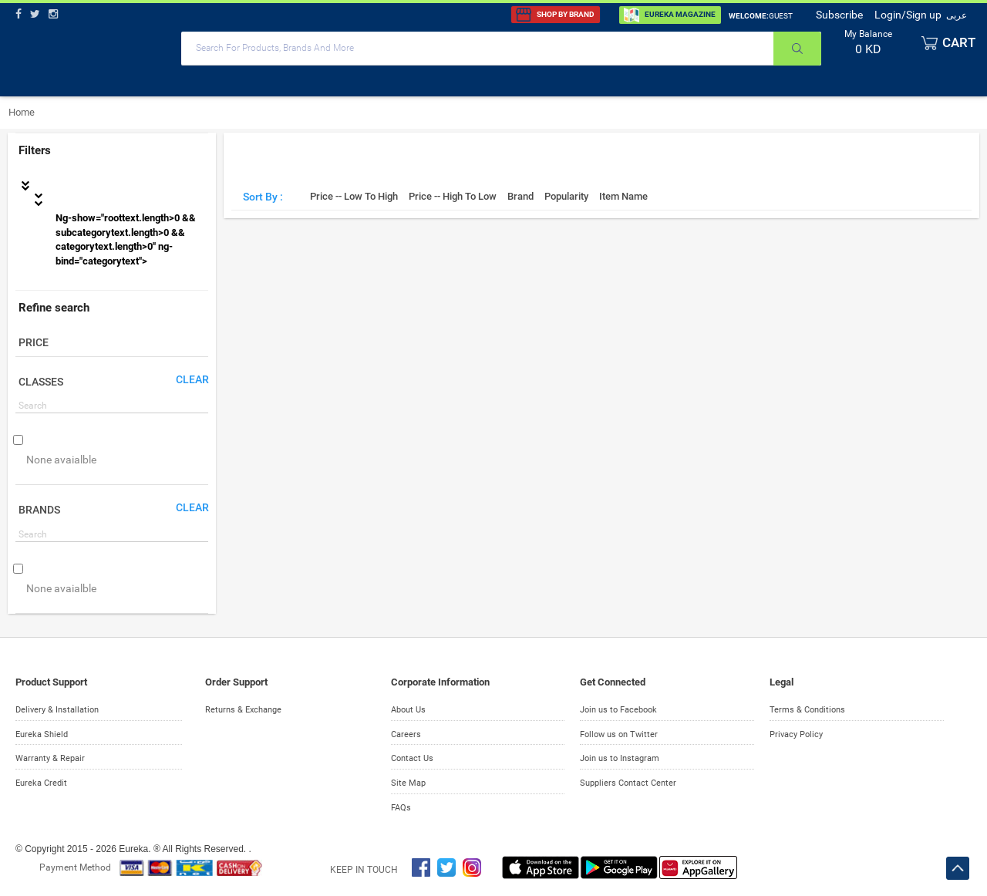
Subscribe (839, 14)
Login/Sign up (908, 14)
